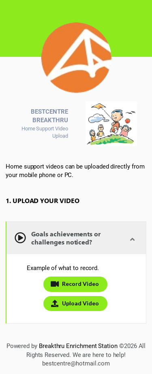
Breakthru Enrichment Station (78, 346)
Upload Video (74, 303)
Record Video (74, 283)
